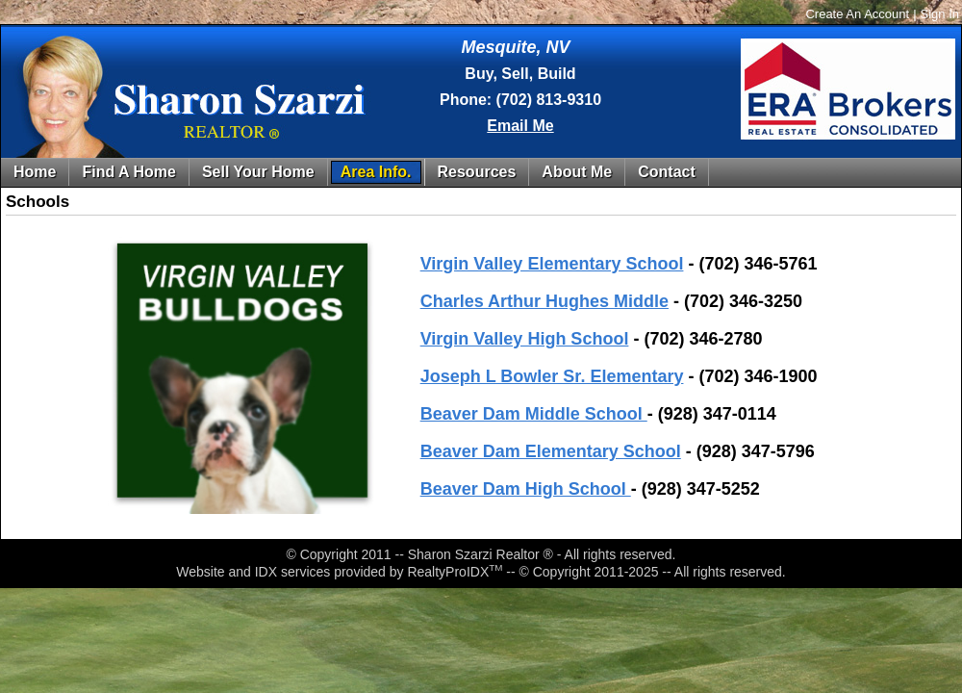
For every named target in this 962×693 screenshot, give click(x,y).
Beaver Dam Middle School (533, 414)
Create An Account (857, 14)
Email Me (520, 125)
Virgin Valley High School (524, 338)
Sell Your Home (258, 172)
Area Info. (376, 172)
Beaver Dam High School (525, 489)
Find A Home (128, 172)
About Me (577, 172)
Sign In (940, 14)
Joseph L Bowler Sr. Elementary (552, 376)
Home (34, 172)
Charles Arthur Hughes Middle (544, 301)
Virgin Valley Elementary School (552, 263)
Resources (477, 172)
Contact (667, 172)
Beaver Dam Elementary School (550, 451)
